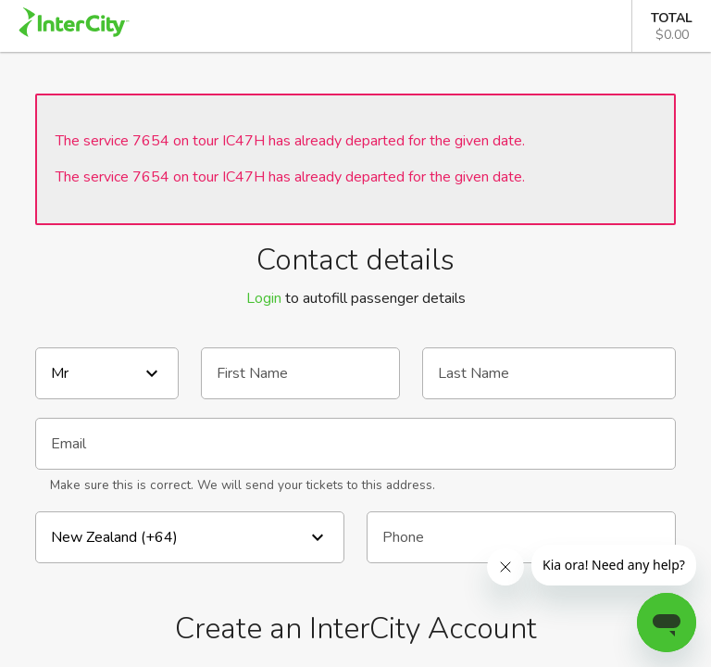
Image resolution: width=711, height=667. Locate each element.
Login (263, 298)
